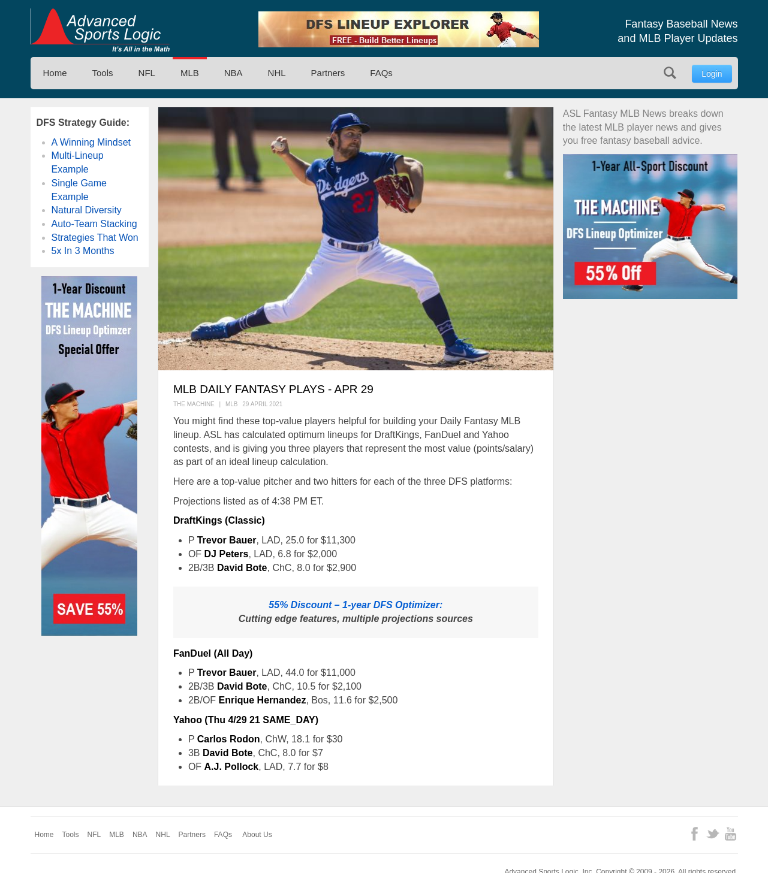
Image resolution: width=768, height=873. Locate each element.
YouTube (730, 833)
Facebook (694, 833)
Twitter (712, 833)
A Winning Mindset (91, 142)
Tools (102, 73)
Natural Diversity (87, 210)
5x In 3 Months (83, 251)
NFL (146, 73)
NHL (277, 73)
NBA (233, 73)
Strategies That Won (95, 237)
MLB (189, 73)
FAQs (381, 73)
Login (711, 73)
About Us (257, 834)
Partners (328, 73)
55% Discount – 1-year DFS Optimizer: (355, 605)
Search (670, 73)
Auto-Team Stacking (94, 224)
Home (55, 73)
